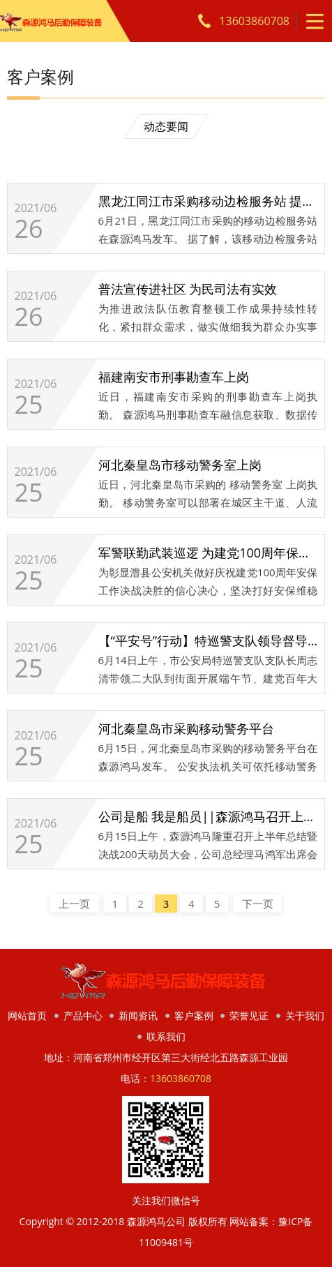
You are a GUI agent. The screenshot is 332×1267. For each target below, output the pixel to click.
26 (29, 228)
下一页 (257, 903)
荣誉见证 (249, 1015)
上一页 (74, 903)
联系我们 (166, 1036)
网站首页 (27, 1015)
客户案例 (193, 1015)
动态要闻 (166, 126)
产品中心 (83, 1015)
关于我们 (304, 1015)
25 (29, 404)
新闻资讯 (138, 1015)
